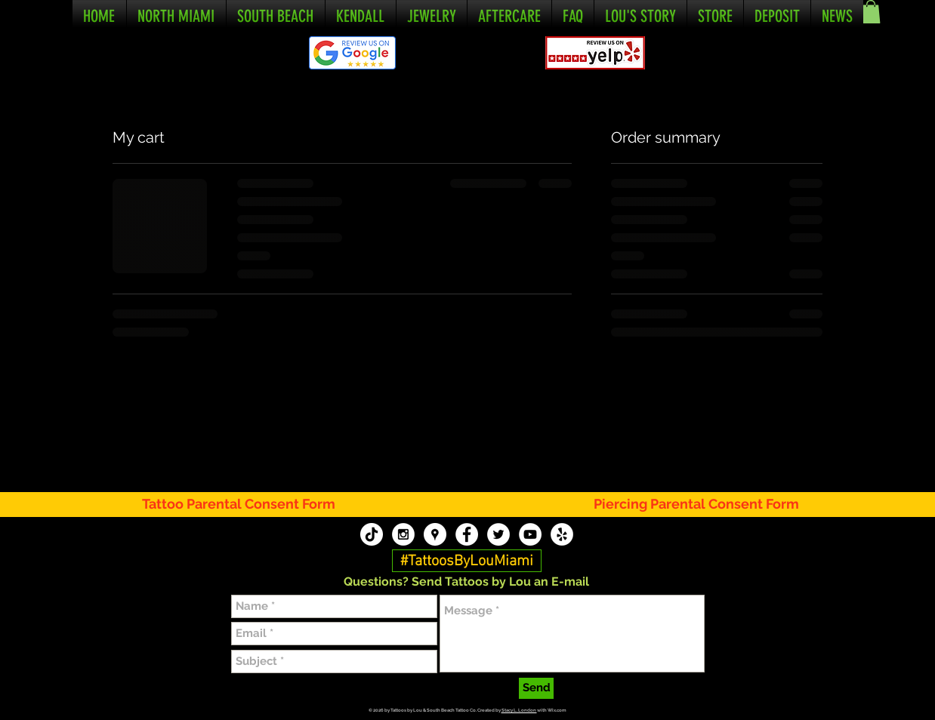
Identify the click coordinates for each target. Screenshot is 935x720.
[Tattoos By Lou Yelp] (562, 534)
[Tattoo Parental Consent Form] (247, 504)
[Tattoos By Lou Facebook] (466, 534)
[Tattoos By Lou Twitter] (498, 534)
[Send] (536, 688)
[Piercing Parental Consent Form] (697, 504)
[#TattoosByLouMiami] (467, 561)
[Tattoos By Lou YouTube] (530, 534)
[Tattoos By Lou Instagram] (403, 534)
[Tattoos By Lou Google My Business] (435, 534)
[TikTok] (371, 534)
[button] (871, 11)
